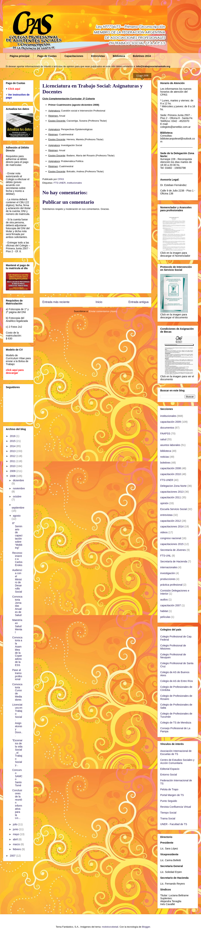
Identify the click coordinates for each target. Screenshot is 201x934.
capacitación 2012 (170, 520)
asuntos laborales (170, 445)
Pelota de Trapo (169, 789)
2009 (13, 471)
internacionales (168, 567)
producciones (167, 579)
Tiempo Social (168, 812)
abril (15, 839)
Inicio (99, 302)
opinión (164, 503)
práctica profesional (171, 584)
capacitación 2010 (170, 474)
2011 (13, 461)
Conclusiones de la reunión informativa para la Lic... (17, 804)
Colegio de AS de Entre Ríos (176, 681)
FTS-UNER (60, 182)
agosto (16, 515)
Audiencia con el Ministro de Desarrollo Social (17, 581)
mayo (16, 834)
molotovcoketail (110, 926)
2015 (13, 441)
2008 (13, 476)
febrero (17, 849)
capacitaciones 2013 (172, 491)
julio (15, 824)
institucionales (74, 182)
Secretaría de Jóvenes (173, 549)
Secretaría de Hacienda (173, 561)
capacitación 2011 (170, 497)
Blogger (146, 926)
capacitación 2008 (170, 468)
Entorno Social (168, 774)
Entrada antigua (138, 302)
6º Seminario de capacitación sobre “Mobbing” (17, 535)
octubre (17, 496)
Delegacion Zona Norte (173, 485)
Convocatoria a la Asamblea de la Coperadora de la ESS (17, 651)
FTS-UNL (165, 555)
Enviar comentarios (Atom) (103, 311)
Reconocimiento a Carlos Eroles (17, 559)
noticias (164, 456)
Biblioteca (119, 56)
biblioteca (165, 450)
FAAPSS (165, 433)
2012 (13, 456)
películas (165, 616)
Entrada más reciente (55, 302)
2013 (13, 451)
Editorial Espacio (169, 768)
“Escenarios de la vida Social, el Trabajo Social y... (17, 752)
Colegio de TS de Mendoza (175, 722)
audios (164, 599)
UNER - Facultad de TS (173, 824)
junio (16, 829)
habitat (164, 611)
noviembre (19, 488)
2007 (13, 855)
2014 (13, 446)
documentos (167, 427)
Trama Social (167, 818)
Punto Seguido (168, 800)
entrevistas (166, 514)
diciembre (18, 480)
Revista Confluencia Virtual (175, 806)
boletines (165, 462)
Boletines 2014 (142, 56)
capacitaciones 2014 (172, 526)
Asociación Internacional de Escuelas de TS (175, 752)
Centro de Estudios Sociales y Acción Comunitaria (177, 761)
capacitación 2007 (170, 605)
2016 (13, 436)
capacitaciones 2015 (172, 544)
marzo (17, 844)
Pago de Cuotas (47, 56)
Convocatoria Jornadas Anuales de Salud (17, 606)
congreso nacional (170, 538)
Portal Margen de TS (172, 795)
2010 (13, 466)
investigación (167, 573)
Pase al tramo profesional (17, 675)
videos (164, 532)
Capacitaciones (74, 56)
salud (163, 439)
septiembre (18, 507)
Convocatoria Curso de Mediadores (17, 692)
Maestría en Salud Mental (17, 626)
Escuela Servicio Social (173, 509)
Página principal (19, 56)
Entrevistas (98, 56)
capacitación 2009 (170, 421)
